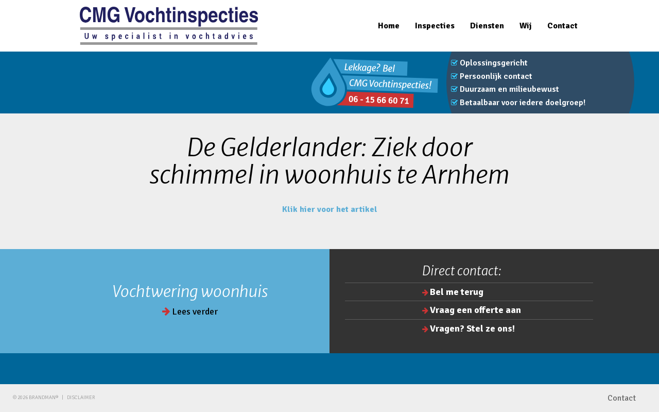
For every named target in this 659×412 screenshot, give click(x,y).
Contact (562, 26)
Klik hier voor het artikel (329, 209)
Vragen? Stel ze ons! (472, 328)
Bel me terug (456, 292)
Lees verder (190, 311)
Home (389, 26)
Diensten (487, 26)
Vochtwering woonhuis (190, 291)
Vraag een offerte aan (475, 310)
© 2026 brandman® (35, 397)
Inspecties (435, 26)
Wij (525, 26)
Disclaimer (81, 397)
